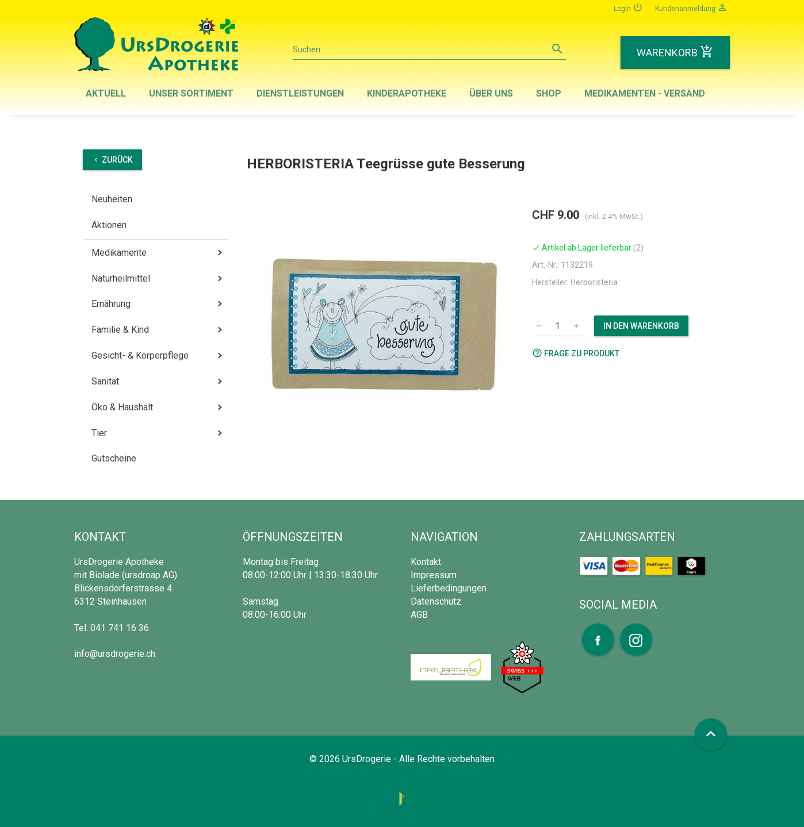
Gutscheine (113, 458)
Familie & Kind (120, 329)
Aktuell (106, 93)
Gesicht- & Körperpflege (140, 355)
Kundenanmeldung (691, 7)
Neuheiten (111, 199)
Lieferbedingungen (449, 588)
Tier (99, 433)
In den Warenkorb (641, 325)
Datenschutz (436, 601)
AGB (419, 614)
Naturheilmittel (120, 278)
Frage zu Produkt (575, 353)
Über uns (491, 93)
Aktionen (109, 225)
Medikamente (119, 252)
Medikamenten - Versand (644, 93)
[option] (385, 331)
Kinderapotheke (406, 93)
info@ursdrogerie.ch (114, 653)
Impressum (434, 575)
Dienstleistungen (300, 93)
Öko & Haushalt (122, 407)
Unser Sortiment (191, 93)
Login (628, 7)
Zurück (112, 159)
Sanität (105, 381)
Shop (548, 93)
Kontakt (426, 561)
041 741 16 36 (119, 627)
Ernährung (111, 303)
